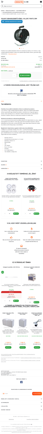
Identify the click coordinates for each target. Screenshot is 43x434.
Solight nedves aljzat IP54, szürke (22, 313)
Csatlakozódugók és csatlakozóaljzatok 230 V (13, 12)
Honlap (2, 10)
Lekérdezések (5, 168)
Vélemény (4, 165)
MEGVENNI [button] (16, 213)
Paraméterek (4, 161)
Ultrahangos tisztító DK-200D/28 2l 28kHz (32, 267)
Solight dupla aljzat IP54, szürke (8, 313)
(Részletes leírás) (12, 53)
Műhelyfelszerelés (10, 10)
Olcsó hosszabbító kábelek (17, 354)
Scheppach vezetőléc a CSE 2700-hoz (11, 267)
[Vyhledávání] (21, 6)
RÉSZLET (8, 347)
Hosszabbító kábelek (21, 10)
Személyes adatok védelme (33, 419)
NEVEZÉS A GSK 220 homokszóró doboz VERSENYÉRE (20, 93)
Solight (40, 56)
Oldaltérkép (11, 419)
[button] (16, 213)
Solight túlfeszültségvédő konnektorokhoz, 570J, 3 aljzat (11, 179)
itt (31, 424)
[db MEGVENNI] (5, 213)
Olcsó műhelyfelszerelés (6, 354)
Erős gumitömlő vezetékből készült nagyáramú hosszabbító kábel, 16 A (32, 179)
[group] (11, 196)
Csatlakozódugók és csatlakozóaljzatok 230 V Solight (31, 81)
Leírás (2, 101)
